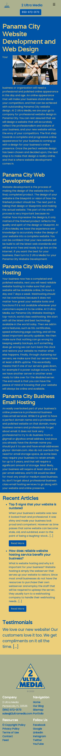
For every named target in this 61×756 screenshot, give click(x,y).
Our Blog (38, 706)
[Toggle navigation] (54, 5)
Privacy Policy (10, 729)
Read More (17, 543)
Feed (5, 740)
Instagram (39, 736)
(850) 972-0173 (11, 710)
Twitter (37, 740)
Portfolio (38, 713)
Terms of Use (10, 732)
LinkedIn (38, 732)
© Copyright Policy (13, 725)
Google (37, 729)
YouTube (38, 744)
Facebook (39, 725)
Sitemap (38, 710)
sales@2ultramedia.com (17, 713)
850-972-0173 (30, 12)
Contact (7, 736)
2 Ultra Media (31, 5)
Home (36, 702)
